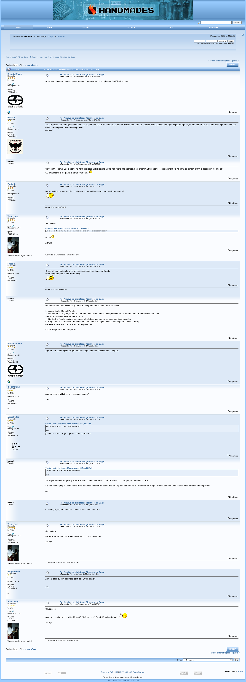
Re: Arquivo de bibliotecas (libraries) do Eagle (82, 74)
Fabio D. (12, 184)
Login (170, 27)
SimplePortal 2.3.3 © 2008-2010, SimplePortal (123, 680)
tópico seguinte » (231, 61)
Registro (60, 36)
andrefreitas (13, 417)
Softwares (34, 57)
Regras (86, 27)
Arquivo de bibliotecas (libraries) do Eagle (57, 57)
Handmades (11, 57)
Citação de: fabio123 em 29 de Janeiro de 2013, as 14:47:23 (67, 228)
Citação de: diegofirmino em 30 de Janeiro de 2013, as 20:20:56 (68, 424)
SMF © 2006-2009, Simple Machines (132, 672)
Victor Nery (13, 216)
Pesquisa (131, 27)
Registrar (213, 27)
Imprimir (232, 65)
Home (18, 27)
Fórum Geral (23, 57)
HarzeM (240, 671)
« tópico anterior (215, 61)
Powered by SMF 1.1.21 (109, 672)
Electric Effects (15, 74)
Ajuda (49, 27)
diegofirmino (14, 387)
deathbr (11, 117)
